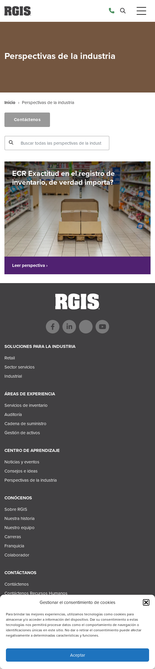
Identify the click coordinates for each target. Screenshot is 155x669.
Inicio (9, 102)
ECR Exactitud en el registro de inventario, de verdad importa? (63, 178)
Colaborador (16, 555)
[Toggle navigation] (141, 11)
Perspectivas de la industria (30, 480)
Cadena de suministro (25, 423)
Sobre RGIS (15, 509)
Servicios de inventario (26, 405)
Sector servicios (19, 367)
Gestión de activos (22, 433)
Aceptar (77, 655)
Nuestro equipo (19, 527)
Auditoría (13, 414)
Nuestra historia (19, 518)
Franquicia (14, 546)
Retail (9, 358)
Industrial (13, 376)
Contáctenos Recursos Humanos (35, 593)
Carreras (12, 536)
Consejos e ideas (21, 471)
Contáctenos (27, 119)
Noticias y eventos (21, 462)
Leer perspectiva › (30, 265)
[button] (146, 602)
